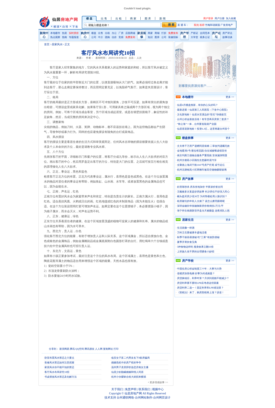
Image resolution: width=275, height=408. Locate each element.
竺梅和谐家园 (213, 25)
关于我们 (117, 389)
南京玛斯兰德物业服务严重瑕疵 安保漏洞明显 (202, 155)
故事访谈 (227, 37)
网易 (66, 348)
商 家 (133, 18)
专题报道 (74, 37)
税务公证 (205, 37)
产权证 (194, 33)
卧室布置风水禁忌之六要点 (59, 357)
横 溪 (56, 26)
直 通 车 (181, 25)
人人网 (98, 348)
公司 (93, 37)
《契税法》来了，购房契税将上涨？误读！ (200, 292)
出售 (100, 33)
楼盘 (93, 33)
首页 (46, 44)
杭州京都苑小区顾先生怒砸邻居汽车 (197, 160)
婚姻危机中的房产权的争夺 (126, 362)
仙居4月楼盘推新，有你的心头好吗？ (197, 105)
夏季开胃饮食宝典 (187, 242)
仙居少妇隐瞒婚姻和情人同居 (127, 372)
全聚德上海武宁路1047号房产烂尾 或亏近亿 (201, 164)
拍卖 (64, 33)
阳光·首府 (199, 25)
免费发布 (130, 37)
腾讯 (72, 348)
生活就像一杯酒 (185, 227)
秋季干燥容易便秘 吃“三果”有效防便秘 (198, 237)
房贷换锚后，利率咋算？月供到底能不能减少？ (203, 278)
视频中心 (158, 389)
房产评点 (227, 33)
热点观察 (55, 37)
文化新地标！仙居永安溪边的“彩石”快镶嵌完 (201, 114)
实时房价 (74, 33)
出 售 (104, 18)
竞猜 (121, 37)
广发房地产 (227, 25)
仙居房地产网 (133, 393)
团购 (107, 37)
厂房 (121, 33)
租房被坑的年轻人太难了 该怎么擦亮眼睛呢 (201, 201)
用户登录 (208, 18)
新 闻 (162, 18)
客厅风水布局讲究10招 (57, 372)
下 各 (75, 26)
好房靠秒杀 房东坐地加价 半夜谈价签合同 (200, 186)
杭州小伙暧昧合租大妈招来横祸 (128, 376)
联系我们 (144, 389)
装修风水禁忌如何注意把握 (59, 362)
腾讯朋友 (89, 348)
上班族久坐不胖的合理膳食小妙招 (195, 251)
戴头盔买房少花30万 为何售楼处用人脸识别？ (202, 196)
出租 (107, 33)
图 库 (148, 18)
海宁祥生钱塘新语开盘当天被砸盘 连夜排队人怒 (203, 210)
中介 (100, 37)
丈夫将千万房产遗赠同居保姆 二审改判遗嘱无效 (203, 145)
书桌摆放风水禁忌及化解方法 (61, 376)
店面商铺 (130, 33)
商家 (150, 33)
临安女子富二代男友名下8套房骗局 (130, 357)
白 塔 (65, 26)
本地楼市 (55, 33)
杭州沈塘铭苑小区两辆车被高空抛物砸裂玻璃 (202, 169)
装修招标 (173, 37)
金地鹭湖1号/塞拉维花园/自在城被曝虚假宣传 (202, 150)
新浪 (61, 348)
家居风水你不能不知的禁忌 (59, 367)
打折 (163, 33)
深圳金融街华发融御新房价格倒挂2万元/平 (200, 205)
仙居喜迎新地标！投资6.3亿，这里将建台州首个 (203, 128)
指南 (64, 37)
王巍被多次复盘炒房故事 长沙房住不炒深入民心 (203, 191)
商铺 (157, 33)
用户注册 (219, 18)
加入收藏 (231, 18)
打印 (116, 348)
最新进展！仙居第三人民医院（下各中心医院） (203, 109)
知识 (150, 37)
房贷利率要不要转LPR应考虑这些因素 (198, 283)
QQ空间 (79, 348)
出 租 (118, 18)
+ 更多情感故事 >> (158, 382)
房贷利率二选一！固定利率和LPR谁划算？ (200, 287)
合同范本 (205, 33)
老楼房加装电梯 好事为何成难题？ (196, 273)
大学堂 (194, 37)
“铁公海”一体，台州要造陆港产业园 (196, 124)
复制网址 (108, 348)
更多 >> (230, 96)
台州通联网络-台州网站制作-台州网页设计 (143, 397)
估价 (114, 37)
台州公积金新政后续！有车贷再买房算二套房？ (203, 119)
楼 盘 (89, 18)
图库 (157, 37)
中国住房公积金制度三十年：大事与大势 (199, 268)
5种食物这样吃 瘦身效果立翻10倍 (195, 246)
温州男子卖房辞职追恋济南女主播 (129, 367)
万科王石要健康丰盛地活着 (192, 232)
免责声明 (130, 389)
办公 (114, 33)
